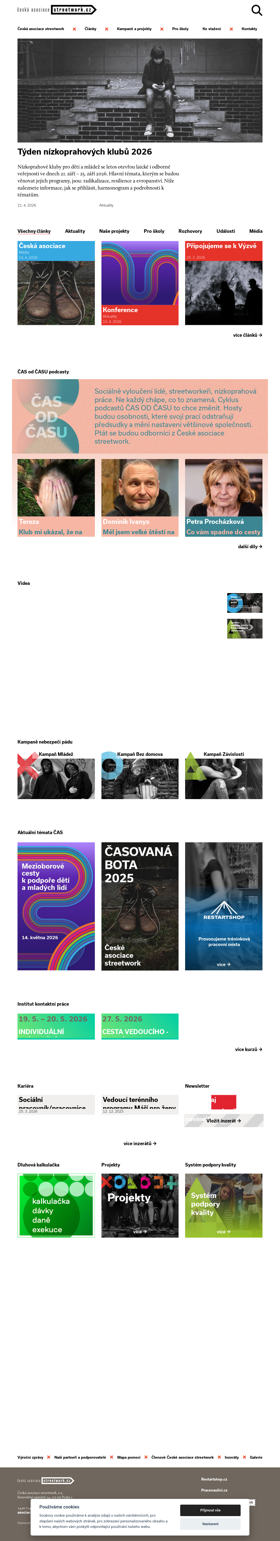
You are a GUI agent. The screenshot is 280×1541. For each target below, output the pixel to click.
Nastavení (210, 1524)
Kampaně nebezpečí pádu (45, 833)
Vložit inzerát (223, 1300)
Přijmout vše (210, 1510)
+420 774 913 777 (30, 1508)
